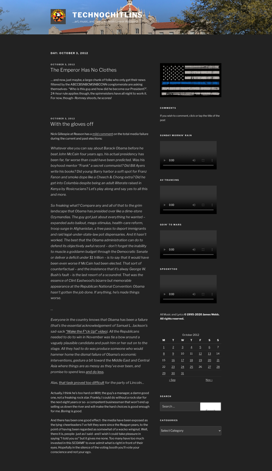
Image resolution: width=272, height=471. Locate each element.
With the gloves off (72, 124)
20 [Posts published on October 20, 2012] (209, 360)
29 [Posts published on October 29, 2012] (163, 373)
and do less (95, 372)
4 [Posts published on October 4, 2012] (191, 347)
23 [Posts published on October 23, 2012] (173, 366)
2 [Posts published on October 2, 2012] (173, 347)
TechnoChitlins (107, 15)
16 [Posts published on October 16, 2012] (173, 360)
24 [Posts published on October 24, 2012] (182, 366)
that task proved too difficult (81, 383)
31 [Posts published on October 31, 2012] (182, 373)
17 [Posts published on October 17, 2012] (182, 360)
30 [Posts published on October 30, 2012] (173, 373)
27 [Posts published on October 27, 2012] (209, 366)
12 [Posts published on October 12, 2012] (200, 353)
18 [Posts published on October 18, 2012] (191, 360)
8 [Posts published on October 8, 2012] (164, 353)
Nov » (209, 379)
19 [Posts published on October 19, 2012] (200, 360)
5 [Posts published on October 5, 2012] (200, 347)
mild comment (102, 134)
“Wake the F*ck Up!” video (86, 331)
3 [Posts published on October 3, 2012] (182, 347)
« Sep (172, 379)
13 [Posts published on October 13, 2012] (209, 353)
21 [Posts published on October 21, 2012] (218, 360)
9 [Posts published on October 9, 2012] (173, 353)
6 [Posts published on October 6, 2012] (209, 347)
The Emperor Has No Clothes (83, 70)
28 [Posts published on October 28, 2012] (218, 366)
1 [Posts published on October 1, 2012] (164, 347)
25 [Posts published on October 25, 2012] (191, 366)
